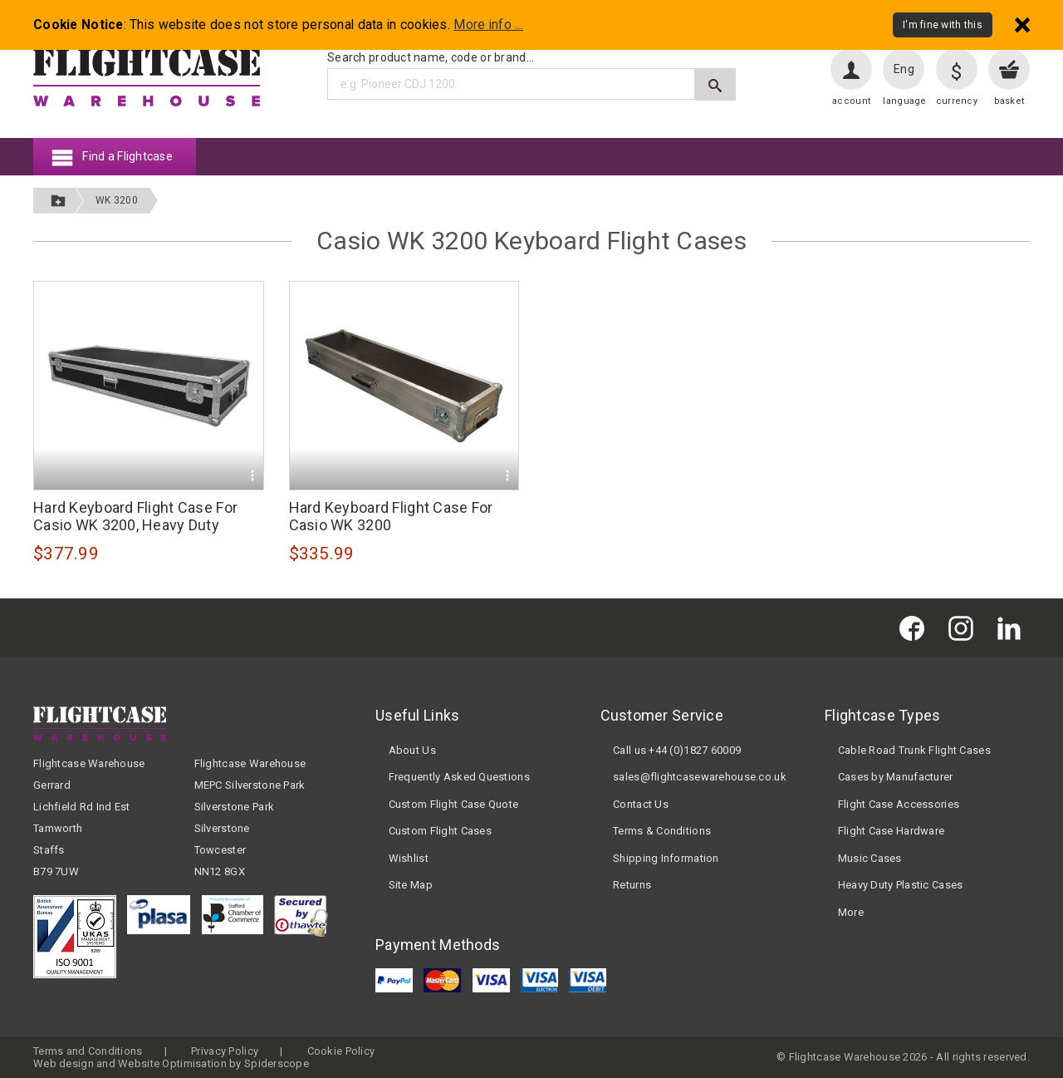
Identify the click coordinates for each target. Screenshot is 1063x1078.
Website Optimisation (172, 1063)
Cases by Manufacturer (895, 776)
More (851, 912)
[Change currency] (956, 69)
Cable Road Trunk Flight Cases (914, 750)
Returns (632, 885)
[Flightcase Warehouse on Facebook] (916, 627)
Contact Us (641, 804)
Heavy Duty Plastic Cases (900, 885)
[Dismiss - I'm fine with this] (1022, 24)
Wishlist (409, 858)
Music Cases (870, 858)
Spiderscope (276, 1063)
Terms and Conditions (88, 1051)
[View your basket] (1009, 69)
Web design (63, 1063)
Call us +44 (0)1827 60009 (677, 750)
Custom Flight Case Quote (454, 804)
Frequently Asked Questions (459, 776)
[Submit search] (715, 84)
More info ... (488, 24)
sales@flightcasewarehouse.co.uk (699, 776)
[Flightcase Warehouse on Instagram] (965, 627)
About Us (412, 750)
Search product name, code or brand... (430, 57)
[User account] (851, 69)
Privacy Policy (224, 1051)
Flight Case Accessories (898, 804)
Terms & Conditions (662, 830)
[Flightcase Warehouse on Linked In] (1013, 627)
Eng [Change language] (904, 69)
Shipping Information (666, 858)
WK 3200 (117, 200)
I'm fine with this (942, 25)
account (851, 101)
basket (1009, 101)
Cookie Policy (341, 1051)
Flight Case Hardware (891, 830)
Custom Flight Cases (440, 830)
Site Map (411, 885)
